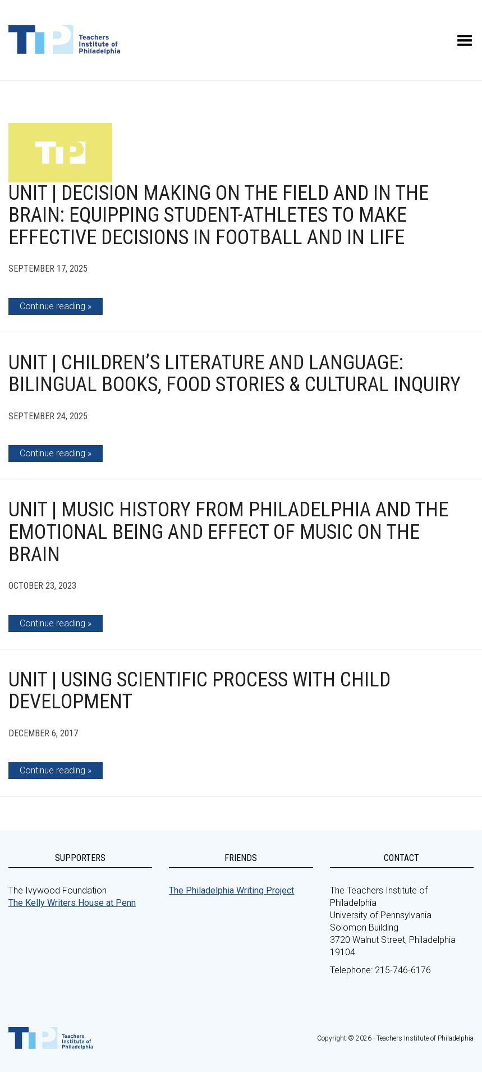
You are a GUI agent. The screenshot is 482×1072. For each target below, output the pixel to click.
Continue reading (52, 306)
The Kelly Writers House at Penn (72, 902)
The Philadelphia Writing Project (231, 890)
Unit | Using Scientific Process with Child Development (199, 691)
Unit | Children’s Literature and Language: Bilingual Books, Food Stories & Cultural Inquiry (234, 374)
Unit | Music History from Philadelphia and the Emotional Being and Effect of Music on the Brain (228, 532)
